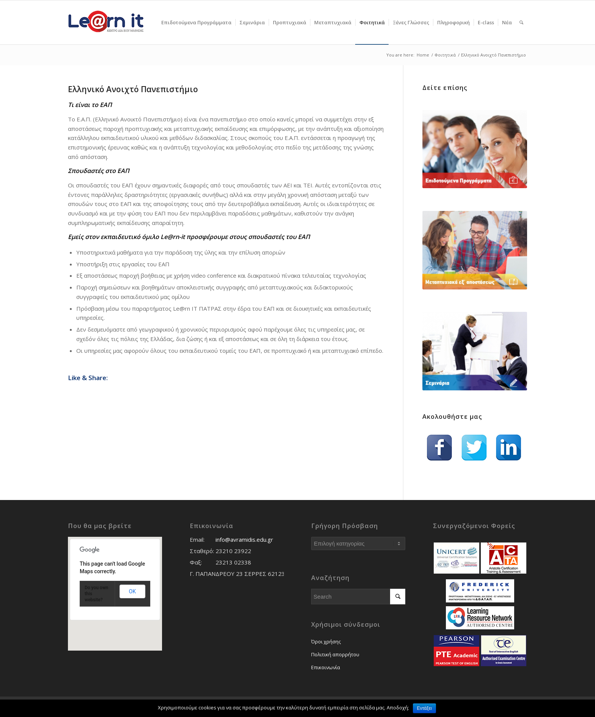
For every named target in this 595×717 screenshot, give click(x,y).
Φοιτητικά (445, 55)
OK (132, 591)
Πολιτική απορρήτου (335, 654)
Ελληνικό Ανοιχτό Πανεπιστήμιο (133, 89)
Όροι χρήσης (326, 641)
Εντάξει (424, 708)
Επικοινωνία (325, 667)
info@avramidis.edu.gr (244, 539)
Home (423, 55)
